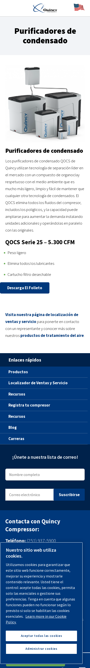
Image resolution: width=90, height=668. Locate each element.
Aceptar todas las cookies (41, 636)
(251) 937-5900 (41, 540)
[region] (41, 603)
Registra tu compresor (29, 405)
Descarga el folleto (24, 287)
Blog (12, 427)
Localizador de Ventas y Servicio (38, 382)
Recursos (16, 394)
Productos (18, 371)
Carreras (16, 438)
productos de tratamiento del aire (52, 335)
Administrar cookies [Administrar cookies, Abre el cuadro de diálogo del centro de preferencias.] (41, 649)
